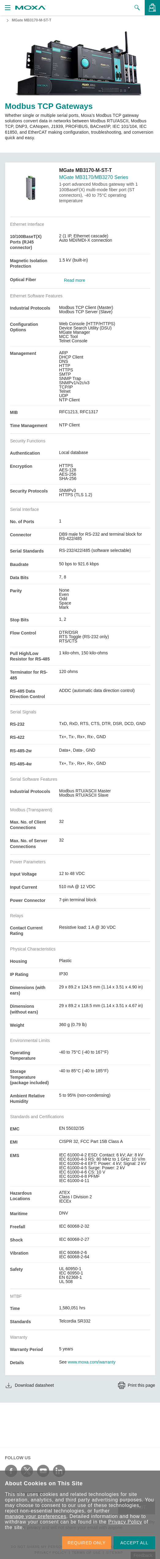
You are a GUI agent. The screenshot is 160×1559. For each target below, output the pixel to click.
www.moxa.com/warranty (92, 1362)
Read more (74, 280)
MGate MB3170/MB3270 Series (93, 177)
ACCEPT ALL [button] (134, 1542)
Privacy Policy (125, 1521)
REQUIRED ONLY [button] (87, 1542)
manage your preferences (35, 1516)
